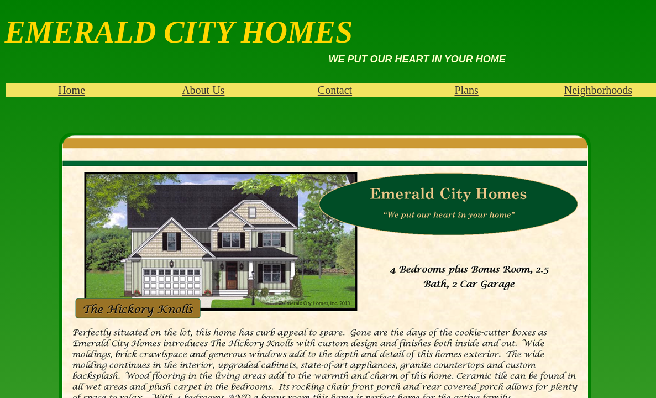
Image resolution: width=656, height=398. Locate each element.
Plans (466, 90)
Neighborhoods (598, 90)
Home (71, 90)
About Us (203, 90)
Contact (335, 90)
